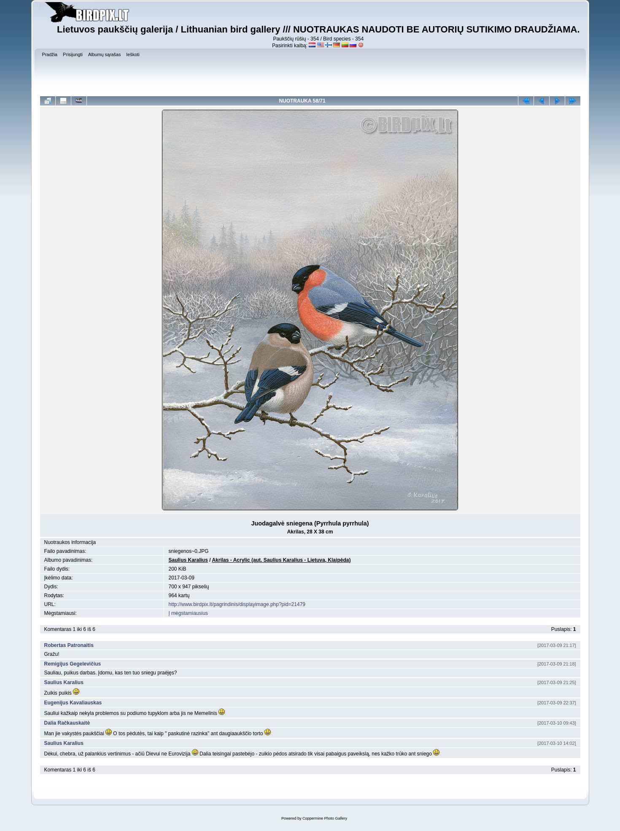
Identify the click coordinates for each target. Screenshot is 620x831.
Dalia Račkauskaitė (67, 723)
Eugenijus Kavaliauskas (73, 703)
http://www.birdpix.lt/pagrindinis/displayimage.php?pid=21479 (236, 604)
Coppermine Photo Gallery (324, 818)
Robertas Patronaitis (69, 645)
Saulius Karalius (188, 560)
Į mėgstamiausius (188, 613)
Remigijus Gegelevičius (72, 664)
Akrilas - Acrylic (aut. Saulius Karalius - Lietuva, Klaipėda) (281, 560)
